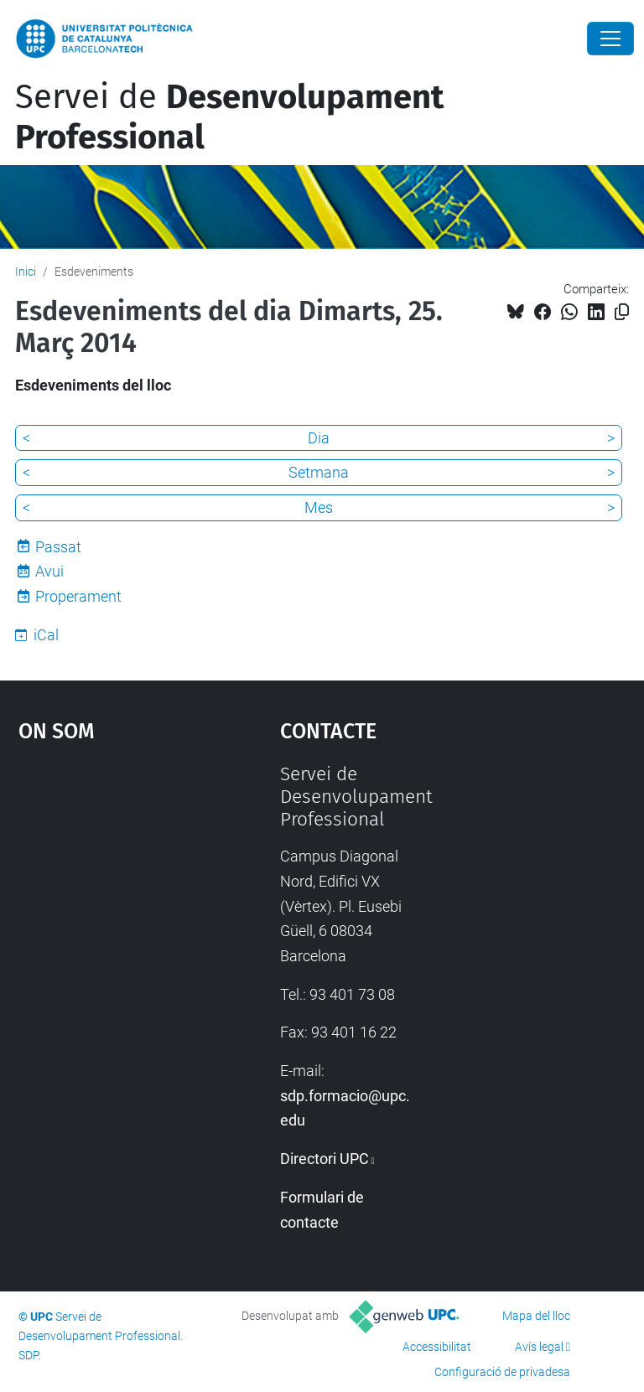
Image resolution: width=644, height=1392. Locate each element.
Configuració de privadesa (502, 1372)
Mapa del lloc (536, 1315)
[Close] (610, 38)
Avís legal (539, 1346)
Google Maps (113, 888)
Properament (78, 596)
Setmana (318, 472)
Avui (49, 571)
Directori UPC (324, 1158)
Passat (58, 547)
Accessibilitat (436, 1346)
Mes (318, 507)
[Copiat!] (622, 312)
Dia (319, 438)
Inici (25, 271)
